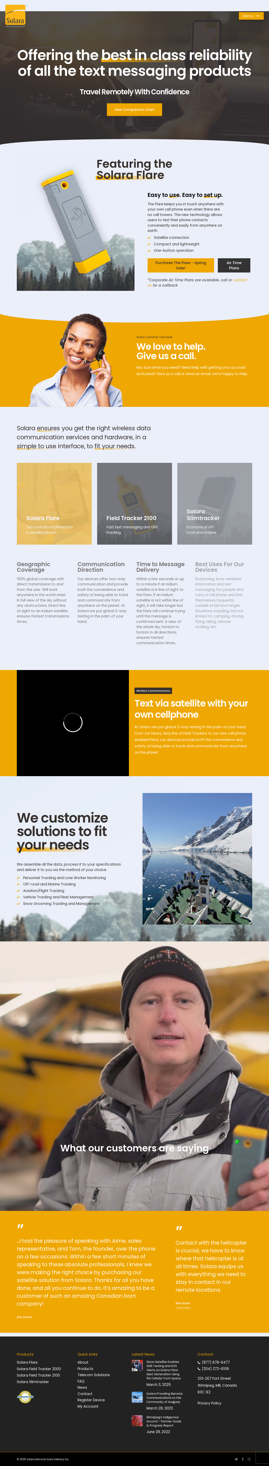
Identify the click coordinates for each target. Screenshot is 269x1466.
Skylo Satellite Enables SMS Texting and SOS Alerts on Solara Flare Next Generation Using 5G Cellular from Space (163, 1370)
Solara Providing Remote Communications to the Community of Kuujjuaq (164, 1398)
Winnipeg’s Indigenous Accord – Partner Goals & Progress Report (163, 1421)
